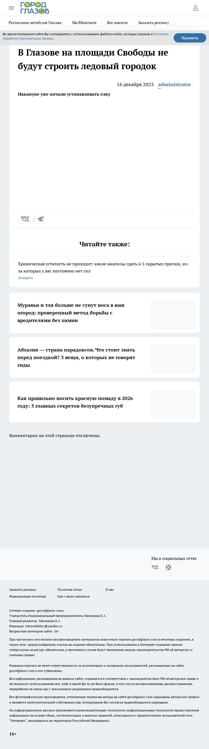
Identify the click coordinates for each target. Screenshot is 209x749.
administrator (174, 84)
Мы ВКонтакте (84, 22)
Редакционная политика (27, 596)
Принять (190, 37)
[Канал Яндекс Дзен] (168, 567)
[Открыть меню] (11, 7)
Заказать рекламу (153, 22)
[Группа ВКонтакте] (155, 567)
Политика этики (69, 589)
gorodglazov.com (144, 639)
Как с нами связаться (73, 596)
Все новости (117, 22)
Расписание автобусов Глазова (35, 22)
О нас (110, 589)
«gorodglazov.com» (50, 610)
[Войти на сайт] (195, 7)
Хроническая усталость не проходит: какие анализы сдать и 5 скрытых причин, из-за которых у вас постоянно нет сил (104, 271)
